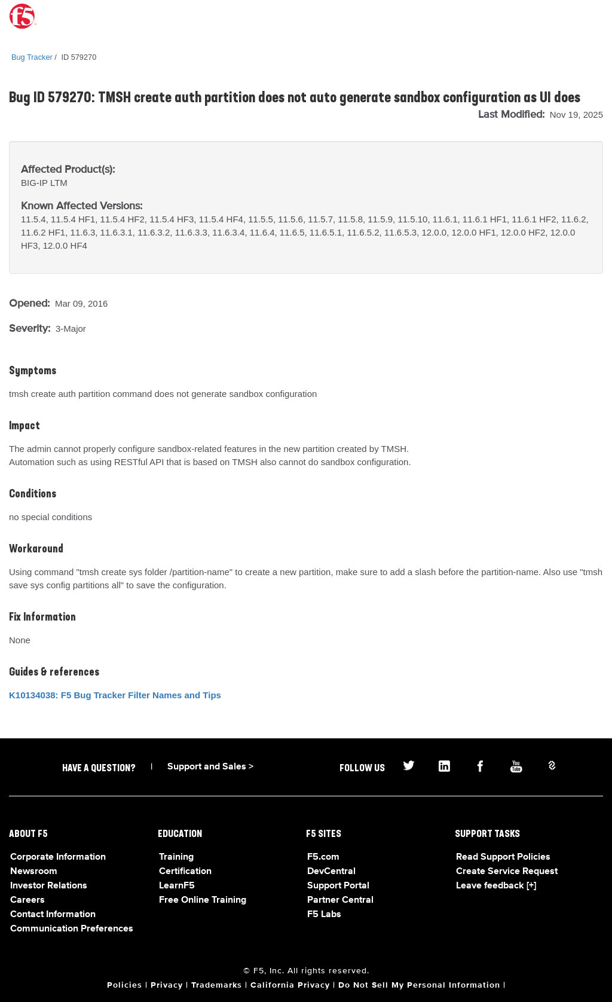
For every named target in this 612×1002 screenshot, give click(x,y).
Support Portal (338, 886)
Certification (185, 871)
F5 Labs (324, 914)
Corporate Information (58, 857)
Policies (124, 985)
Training (176, 857)
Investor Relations (48, 886)
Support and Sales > (210, 767)
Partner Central (340, 900)
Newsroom (33, 871)
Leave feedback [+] (496, 886)
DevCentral (331, 871)
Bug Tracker (32, 57)
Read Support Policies (503, 857)
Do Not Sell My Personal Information (419, 985)
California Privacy (290, 985)
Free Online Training (202, 900)
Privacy (167, 985)
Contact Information (53, 914)
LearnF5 (177, 886)
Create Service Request (507, 871)
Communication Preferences (71, 929)
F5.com (323, 857)
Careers (27, 900)
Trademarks (216, 985)
